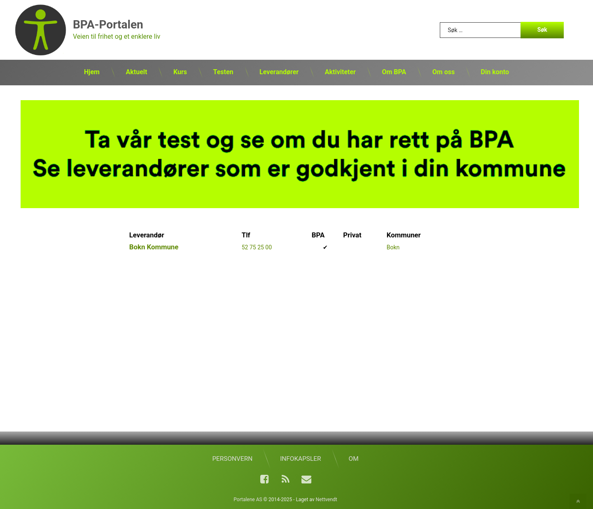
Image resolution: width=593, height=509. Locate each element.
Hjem (92, 72)
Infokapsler (300, 458)
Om (354, 458)
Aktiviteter (340, 72)
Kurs (180, 72)
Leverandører (279, 72)
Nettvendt (326, 499)
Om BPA (394, 72)
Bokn (393, 247)
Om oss (443, 72)
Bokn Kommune (154, 247)
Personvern (232, 458)
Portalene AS (247, 499)
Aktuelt (136, 72)
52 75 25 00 (257, 247)
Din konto (495, 72)
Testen (223, 72)
